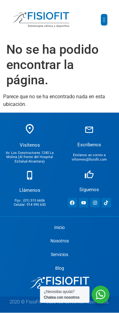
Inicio (59, 227)
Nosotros (59, 241)
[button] (104, 19)
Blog (59, 268)
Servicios (59, 254)
